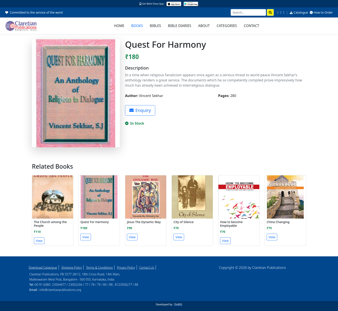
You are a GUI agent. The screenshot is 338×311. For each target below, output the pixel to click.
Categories (227, 25)
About (204, 25)
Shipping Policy (71, 267)
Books (137, 25)
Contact (251, 25)
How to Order (321, 12)
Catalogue (299, 12)
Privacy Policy (126, 267)
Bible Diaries (179, 25)
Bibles (155, 25)
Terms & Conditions (99, 267)
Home (119, 25)
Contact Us (146, 267)
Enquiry (140, 110)
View (39, 241)
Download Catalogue (43, 267)
